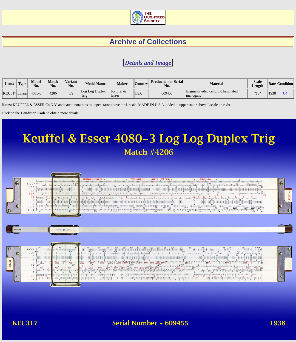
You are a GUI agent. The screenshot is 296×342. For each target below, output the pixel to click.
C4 (285, 93)
